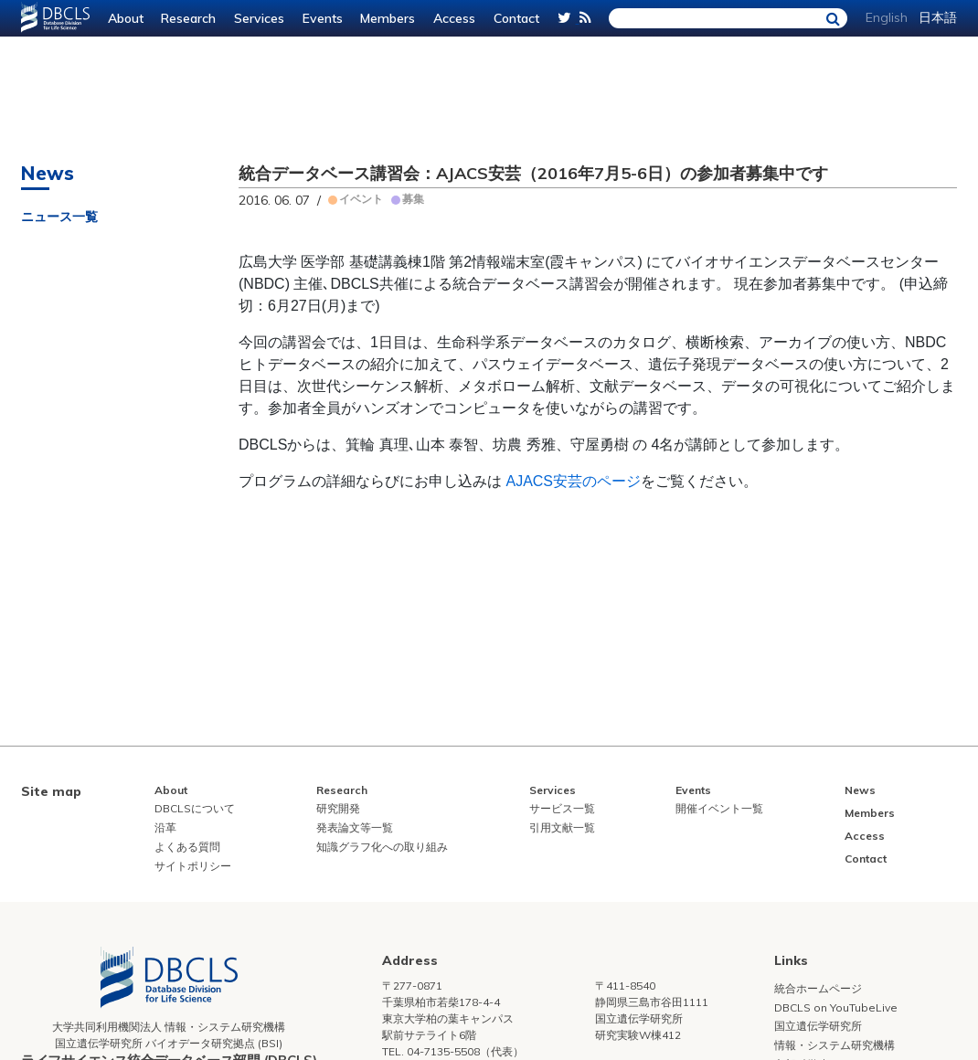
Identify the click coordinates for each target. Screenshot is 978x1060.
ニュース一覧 (59, 216)
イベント (361, 199)
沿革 (165, 827)
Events (323, 18)
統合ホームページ (818, 988)
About (126, 18)
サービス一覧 (562, 808)
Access (454, 18)
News (860, 790)
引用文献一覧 (562, 827)
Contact (516, 18)
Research (188, 18)
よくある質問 (187, 846)
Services (259, 18)
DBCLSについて (194, 808)
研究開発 (338, 808)
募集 (413, 199)
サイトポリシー (192, 866)
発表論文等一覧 (354, 827)
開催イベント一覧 (719, 808)
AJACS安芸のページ (573, 481)
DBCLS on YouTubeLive (836, 1007)
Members (387, 18)
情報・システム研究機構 (834, 1045)
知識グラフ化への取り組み (382, 846)
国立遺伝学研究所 (818, 1026)
